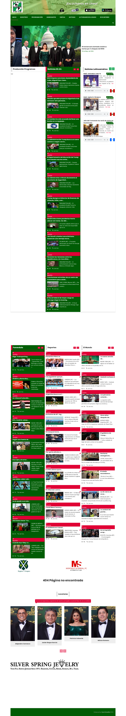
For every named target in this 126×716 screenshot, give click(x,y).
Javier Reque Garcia (49, 643)
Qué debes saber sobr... (21, 479)
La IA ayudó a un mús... (21, 501)
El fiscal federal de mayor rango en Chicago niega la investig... (60, 299)
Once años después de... (105, 416)
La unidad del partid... (105, 511)
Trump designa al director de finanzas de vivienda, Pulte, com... (63, 199)
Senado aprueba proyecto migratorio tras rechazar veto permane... (63, 100)
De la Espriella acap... (105, 531)
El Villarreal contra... (53, 490)
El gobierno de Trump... (105, 434)
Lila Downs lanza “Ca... (21, 521)
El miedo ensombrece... (105, 472)
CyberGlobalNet (105, 712)
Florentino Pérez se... (53, 357)
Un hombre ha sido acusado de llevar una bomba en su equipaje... (63, 120)
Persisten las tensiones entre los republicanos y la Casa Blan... (59, 258)
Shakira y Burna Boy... (21, 379)
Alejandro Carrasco (22, 644)
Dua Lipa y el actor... (20, 460)
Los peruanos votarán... (105, 396)
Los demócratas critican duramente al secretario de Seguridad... (62, 179)
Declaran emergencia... (105, 455)
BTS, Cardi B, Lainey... (21, 420)
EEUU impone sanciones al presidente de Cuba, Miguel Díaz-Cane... (62, 79)
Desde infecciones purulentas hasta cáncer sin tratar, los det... (61, 220)
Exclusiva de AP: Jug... (54, 414)
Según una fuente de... (21, 440)
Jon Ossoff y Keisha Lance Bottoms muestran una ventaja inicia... (60, 237)
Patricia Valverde (76, 638)
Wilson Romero (103, 640)
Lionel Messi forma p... (54, 507)
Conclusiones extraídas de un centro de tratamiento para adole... (62, 278)
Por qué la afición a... (54, 452)
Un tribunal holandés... (21, 398)
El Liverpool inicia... (53, 432)
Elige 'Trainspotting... (21, 357)
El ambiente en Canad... (55, 528)
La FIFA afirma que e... (54, 470)
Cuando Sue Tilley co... (21, 543)
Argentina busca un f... (54, 394)
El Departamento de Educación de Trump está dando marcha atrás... (62, 158)
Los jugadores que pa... (55, 377)
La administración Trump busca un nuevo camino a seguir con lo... (63, 140)
